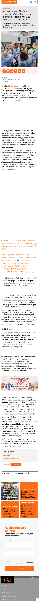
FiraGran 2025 (14, 86)
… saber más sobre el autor (11, 458)
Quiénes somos (7, 589)
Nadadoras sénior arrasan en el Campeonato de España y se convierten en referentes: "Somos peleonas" (10, 493)
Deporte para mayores (8, 484)
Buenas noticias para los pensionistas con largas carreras (27, 493)
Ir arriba (32, 577)
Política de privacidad (9, 596)
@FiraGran (5, 243)
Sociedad (6, 8)
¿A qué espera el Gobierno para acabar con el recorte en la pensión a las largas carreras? (27, 509)
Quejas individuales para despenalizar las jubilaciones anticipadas (9, 511)
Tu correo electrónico (12, 550)
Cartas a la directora (28, 489)
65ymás (4, 78)
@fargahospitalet (26, 246)
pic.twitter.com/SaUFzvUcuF (14, 266)
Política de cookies (8, 599)
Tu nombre (9, 541)
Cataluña (16, 465)
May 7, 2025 (27, 271)
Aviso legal (5, 592)
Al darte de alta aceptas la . (19, 562)
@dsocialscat (14, 255)
